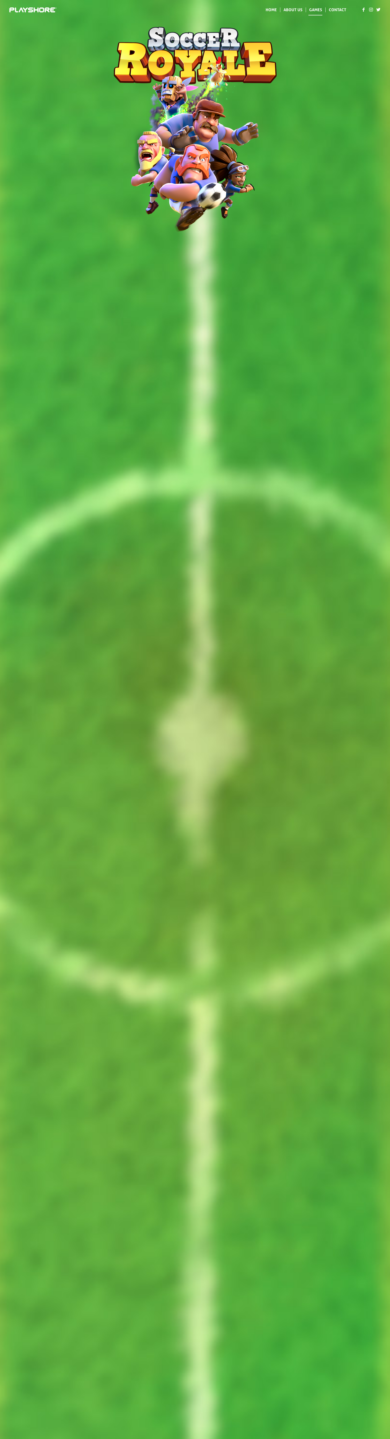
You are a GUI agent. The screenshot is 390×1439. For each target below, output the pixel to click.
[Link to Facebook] (363, 9)
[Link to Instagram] (371, 9)
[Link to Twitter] (378, 9)
